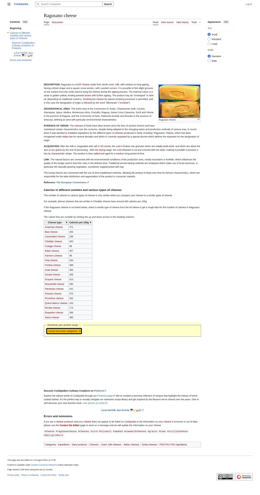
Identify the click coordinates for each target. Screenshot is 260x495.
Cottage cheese (53, 246)
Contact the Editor (70, 425)
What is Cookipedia (29, 475)
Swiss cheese (52, 317)
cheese (86, 84)
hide (25, 22)
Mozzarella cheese (54, 284)
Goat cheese (51, 270)
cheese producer (64, 421)
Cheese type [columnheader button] (55, 222)
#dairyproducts (53, 434)
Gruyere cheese (53, 279)
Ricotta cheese (52, 307)
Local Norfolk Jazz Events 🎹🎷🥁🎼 (121, 410)
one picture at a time (93, 403)
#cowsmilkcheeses (135, 431)
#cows (162, 431)
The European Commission (71, 182)
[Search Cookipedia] (68, 4)
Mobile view (64, 475)
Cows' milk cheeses (111, 444)
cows (84, 163)
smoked (124, 102)
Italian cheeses (131, 444)
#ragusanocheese (66, 431)
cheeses (78, 125)
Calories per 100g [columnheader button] (79, 222)
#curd (94, 431)
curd (118, 146)
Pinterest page (104, 395)
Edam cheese (52, 250)
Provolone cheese (54, 298)
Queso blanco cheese (56, 303)
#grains (153, 431)
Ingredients (63, 444)
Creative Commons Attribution (44, 464)
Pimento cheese (53, 293)
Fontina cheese (53, 265)
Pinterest (99, 390)
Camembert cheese (55, 236)
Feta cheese (51, 260)
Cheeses (93, 444)
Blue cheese (51, 232)
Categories (50, 444)
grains (59, 150)
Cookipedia (130, 421)
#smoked (118, 431)
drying (102, 150)
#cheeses (83, 431)
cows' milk (114, 84)
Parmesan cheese (54, 289)
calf (95, 146)
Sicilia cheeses (149, 444)
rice (53, 150)
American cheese (54, 227)
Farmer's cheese (53, 255)
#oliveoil (105, 431)
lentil (165, 146)
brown (88, 95)
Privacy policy (13, 475)
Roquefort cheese (54, 312)
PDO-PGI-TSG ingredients (173, 444)
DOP (78, 84)
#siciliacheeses (177, 431)
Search (108, 4)
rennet (107, 146)
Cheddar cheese (53, 241)
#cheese (49, 431)
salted (97, 153)
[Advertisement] (122, 52)
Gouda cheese (52, 274)
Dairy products (79, 444)
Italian (65, 136)
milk (72, 146)
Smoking (87, 99)
